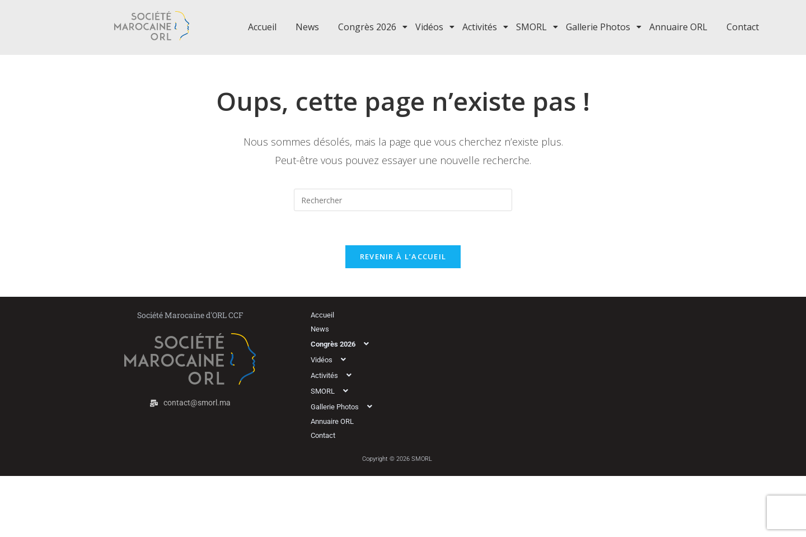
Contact (743, 27)
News (307, 27)
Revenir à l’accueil (403, 256)
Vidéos (431, 27)
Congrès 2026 (369, 27)
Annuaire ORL (678, 27)
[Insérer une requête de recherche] (403, 200)
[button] (379, 344)
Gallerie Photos (600, 27)
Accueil (262, 27)
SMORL (533, 27)
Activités (481, 27)
